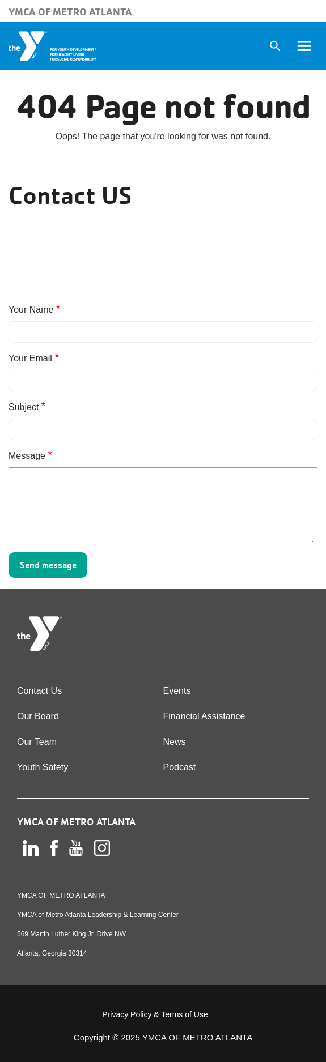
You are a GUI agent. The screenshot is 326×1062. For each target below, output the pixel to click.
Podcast (179, 767)
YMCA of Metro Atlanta (70, 11)
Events (177, 691)
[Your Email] (163, 380)
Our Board (38, 716)
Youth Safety (42, 767)
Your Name (31, 309)
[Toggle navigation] (303, 46)
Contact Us (39, 691)
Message (27, 455)
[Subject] (163, 429)
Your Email (30, 358)
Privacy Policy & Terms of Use (155, 1014)
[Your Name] (163, 332)
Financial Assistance (204, 716)
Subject (24, 407)
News (174, 742)
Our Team (37, 742)
